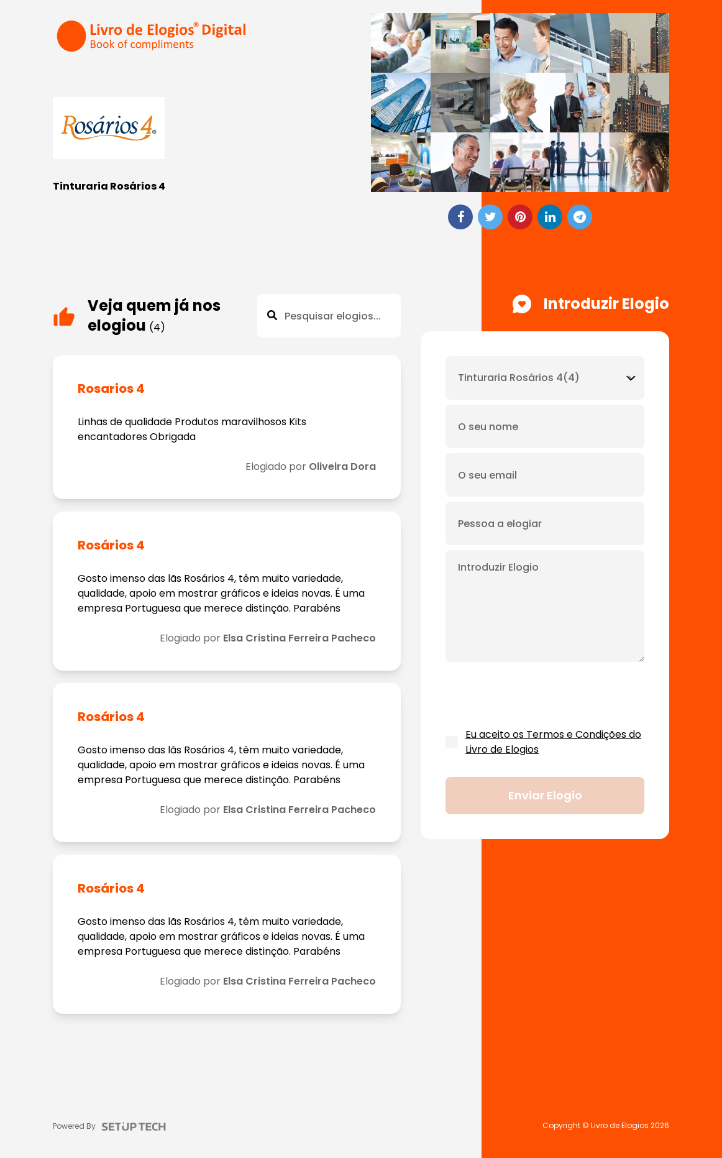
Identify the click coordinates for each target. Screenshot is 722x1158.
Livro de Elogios (620, 1126)
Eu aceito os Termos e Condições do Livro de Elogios (553, 741)
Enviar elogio (545, 795)
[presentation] (540, 695)
